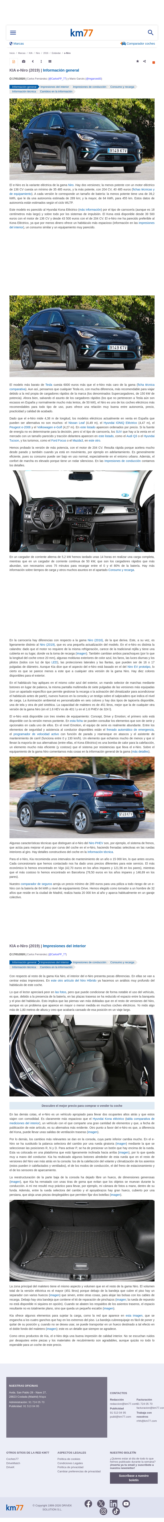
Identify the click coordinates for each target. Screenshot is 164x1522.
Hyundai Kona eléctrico (108, 1118)
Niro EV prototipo (138, 666)
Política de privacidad (70, 1467)
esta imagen (134, 1315)
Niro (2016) (95, 640)
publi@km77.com (120, 1416)
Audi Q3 (131, 436)
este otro (94, 440)
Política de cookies (68, 1459)
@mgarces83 (93, 78)
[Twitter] (101, 1503)
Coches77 (12, 1459)
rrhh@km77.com (146, 1420)
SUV (119, 431)
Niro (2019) (47, 644)
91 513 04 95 (31, 1406)
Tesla (48, 384)
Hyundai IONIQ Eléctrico (120, 422)
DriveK (10, 1467)
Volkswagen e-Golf (49, 427)
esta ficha (76, 720)
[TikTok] (116, 1511)
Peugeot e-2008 (19, 427)
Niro (71, 185)
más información (90, 209)
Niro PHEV (96, 843)
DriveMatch (13, 1463)
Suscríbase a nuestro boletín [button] (134, 1478)
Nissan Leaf (77, 422)
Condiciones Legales (70, 1463)
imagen (81, 653)
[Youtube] (126, 1503)
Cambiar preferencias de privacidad (79, 1471)
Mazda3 (78, 440)
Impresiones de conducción (122, 461)
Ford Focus (58, 440)
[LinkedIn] (113, 1503)
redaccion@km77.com (123, 1403)
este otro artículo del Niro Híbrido (74, 980)
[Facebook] (88, 1503)
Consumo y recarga (121, 570)
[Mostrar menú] (13, 32)
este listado (87, 427)
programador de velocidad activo (36, 734)
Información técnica (100, 852)
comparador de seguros (36, 884)
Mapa (42, 1396)
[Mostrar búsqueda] (151, 32)
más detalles (140, 751)
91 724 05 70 (36, 1402)
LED (54, 662)
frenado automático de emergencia (130, 729)
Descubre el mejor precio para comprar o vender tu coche (82, 1105)
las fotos (60, 992)
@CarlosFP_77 (57, 78)
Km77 (82, 32)
